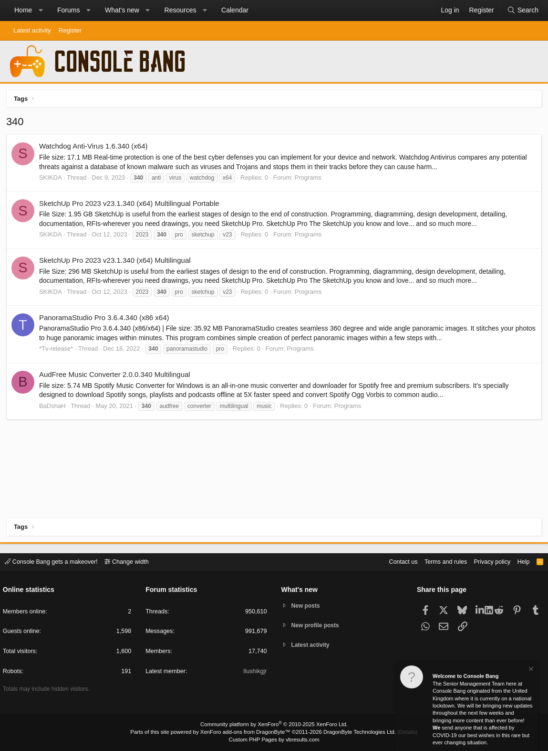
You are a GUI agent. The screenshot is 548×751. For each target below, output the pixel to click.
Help (521, 561)
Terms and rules (441, 561)
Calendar (234, 10)
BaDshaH (53, 406)
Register (70, 30)
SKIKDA (51, 178)
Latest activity (32, 30)
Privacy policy (488, 561)
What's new (122, 10)
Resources (180, 10)
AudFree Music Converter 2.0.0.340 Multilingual (115, 375)
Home (23, 10)
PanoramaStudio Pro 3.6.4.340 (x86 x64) (105, 318)
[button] (40, 10)
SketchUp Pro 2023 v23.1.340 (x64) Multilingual (116, 261)
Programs (309, 178)
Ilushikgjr (254, 672)
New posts (306, 605)
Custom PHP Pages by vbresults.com (274, 740)
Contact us (397, 561)
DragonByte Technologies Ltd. (356, 732)
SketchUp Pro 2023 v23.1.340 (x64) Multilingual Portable (130, 204)
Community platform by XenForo (274, 725)
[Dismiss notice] (530, 670)
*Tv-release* (57, 349)
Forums (68, 10)
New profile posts (317, 625)
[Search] (522, 10)
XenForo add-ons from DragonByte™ (246, 732)
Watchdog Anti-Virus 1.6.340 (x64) (94, 147)
